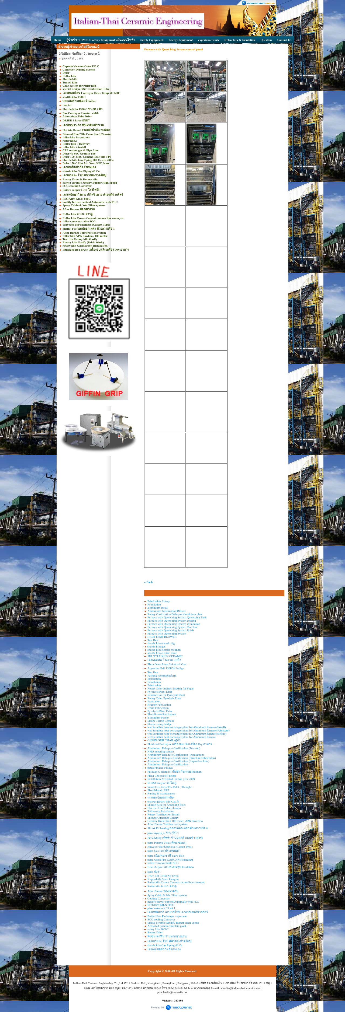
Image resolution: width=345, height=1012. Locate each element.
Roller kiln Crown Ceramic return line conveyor (176, 882)
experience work (208, 39)
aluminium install (157, 607)
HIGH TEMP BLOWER (162, 636)
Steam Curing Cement (160, 720)
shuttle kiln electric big (161, 643)
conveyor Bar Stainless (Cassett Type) (170, 846)
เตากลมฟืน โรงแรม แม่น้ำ (164, 660)
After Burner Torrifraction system (167, 824)
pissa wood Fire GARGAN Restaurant (170, 859)
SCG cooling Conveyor (161, 919)
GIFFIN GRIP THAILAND (163, 740)
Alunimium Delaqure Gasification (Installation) (175, 754)
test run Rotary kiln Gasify (163, 801)
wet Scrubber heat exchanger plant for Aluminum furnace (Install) (186, 727)
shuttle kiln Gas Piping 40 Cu (164, 945)
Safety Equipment (151, 39)
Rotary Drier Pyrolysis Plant (164, 698)
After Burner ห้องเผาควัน (162, 891)
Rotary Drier (155, 932)
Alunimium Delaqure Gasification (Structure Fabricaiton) (181, 757)
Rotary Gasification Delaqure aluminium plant (175, 614)
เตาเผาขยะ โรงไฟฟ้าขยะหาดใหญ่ (169, 941)
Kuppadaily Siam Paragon (162, 879)
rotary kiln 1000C (157, 929)
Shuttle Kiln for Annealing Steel (166, 804)
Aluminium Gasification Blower (166, 610)
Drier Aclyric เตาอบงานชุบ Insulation (170, 867)
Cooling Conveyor (158, 898)
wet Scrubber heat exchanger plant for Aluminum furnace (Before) (186, 733)
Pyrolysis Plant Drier (159, 691)
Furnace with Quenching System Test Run (172, 627)
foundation (153, 701)
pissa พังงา (153, 871)
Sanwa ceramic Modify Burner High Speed (173, 922)
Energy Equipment (181, 39)
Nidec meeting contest (160, 751)
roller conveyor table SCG (163, 862)
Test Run (152, 640)
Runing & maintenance (161, 793)
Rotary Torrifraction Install (163, 814)
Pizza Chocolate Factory (162, 775)
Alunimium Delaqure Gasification (167, 764)
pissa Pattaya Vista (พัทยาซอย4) (166, 842)
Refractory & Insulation (240, 39)
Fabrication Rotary (158, 601)
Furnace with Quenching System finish (170, 630)
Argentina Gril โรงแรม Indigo (165, 668)
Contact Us (284, 39)
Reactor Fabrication (159, 704)
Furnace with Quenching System (166, 633)
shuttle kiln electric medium (164, 649)
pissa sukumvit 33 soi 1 (161, 908)
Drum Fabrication (158, 707)
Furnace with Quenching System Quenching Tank (176, 617)
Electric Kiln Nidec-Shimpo (164, 808)
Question (266, 39)
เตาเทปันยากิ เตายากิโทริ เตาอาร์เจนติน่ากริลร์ (177, 912)
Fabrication (154, 685)
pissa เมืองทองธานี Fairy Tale (165, 855)
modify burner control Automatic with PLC (173, 901)
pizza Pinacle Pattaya (159, 767)
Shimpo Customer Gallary (163, 817)
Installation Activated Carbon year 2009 (171, 778)
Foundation (154, 604)
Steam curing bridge (159, 724)
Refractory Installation (160, 811)
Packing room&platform (162, 675)
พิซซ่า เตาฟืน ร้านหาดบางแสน (167, 936)
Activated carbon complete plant (166, 925)
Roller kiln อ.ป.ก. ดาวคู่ (162, 886)
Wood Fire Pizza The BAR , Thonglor (169, 787)
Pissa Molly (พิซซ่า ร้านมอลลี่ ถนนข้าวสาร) (175, 837)
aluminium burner (158, 717)
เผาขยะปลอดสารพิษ (160, 797)
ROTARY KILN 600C (160, 904)
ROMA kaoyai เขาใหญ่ (161, 783)
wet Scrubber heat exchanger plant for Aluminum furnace (181, 736)
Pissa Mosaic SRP (158, 790)
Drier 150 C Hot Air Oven (162, 875)
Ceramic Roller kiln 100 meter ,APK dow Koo (175, 820)
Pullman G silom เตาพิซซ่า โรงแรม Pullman (174, 771)
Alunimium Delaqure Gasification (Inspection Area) (178, 761)
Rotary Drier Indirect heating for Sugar (170, 688)
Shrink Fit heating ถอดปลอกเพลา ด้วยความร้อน (177, 828)
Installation (154, 678)
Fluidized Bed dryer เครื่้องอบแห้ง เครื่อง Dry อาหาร (179, 744)
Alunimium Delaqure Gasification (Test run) (173, 748)
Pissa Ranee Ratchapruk (161, 714)
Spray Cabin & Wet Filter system (167, 895)
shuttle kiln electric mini (161, 652)
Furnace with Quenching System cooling (171, 620)
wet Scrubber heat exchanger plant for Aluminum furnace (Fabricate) (188, 730)
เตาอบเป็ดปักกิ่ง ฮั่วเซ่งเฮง (164, 949)
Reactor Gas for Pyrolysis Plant (166, 694)
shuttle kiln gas (156, 646)
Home (57, 39)
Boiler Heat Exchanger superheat (167, 916)
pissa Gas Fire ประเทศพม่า (163, 850)
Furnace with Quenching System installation (173, 623)
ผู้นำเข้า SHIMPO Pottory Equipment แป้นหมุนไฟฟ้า (101, 39)
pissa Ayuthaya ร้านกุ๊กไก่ (163, 833)
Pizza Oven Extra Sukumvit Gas (166, 664)
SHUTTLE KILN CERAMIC (165, 656)
